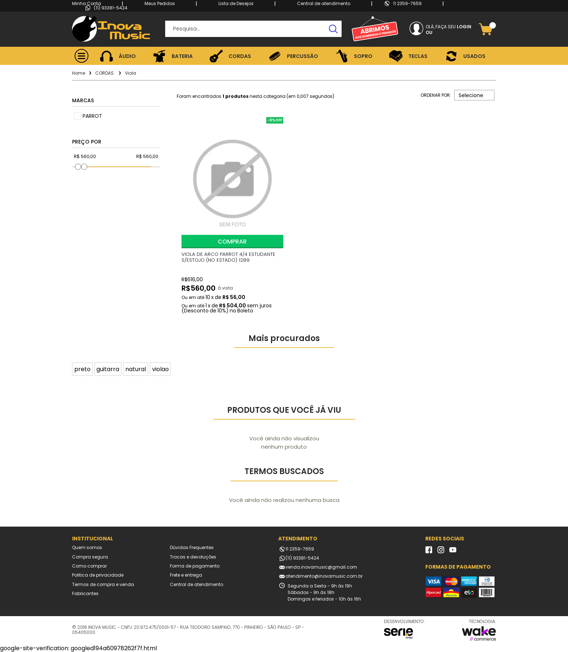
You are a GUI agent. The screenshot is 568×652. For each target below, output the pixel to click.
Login (464, 27)
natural (135, 368)
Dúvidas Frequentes (192, 546)
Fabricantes (85, 592)
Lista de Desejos (236, 3)
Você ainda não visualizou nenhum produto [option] (284, 442)
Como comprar (89, 565)
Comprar (232, 240)
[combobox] (474, 95)
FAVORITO (190, 125)
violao (160, 368)
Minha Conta (86, 3)
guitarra (107, 368)
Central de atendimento (323, 3)
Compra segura (90, 556)
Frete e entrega (186, 574)
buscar (333, 29)
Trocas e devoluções (193, 556)
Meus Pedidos (160, 3)
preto (82, 368)
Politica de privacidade (98, 574)
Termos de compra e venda (103, 583)
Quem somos (87, 546)
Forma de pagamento (195, 565)
